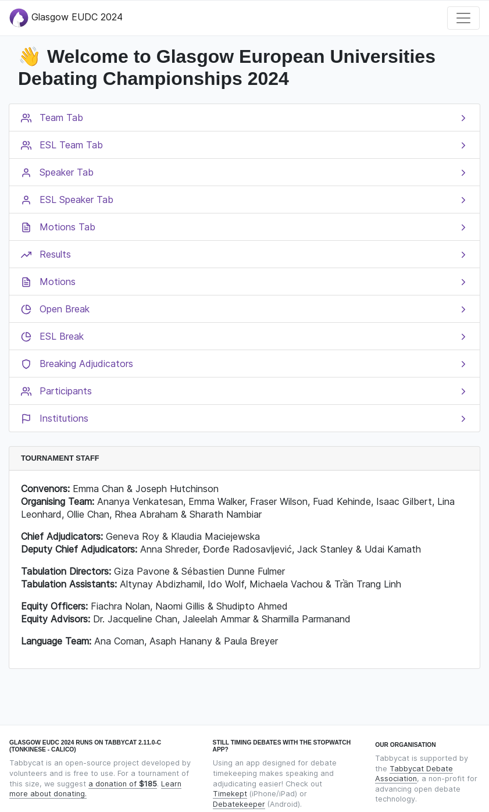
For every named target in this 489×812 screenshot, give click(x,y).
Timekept (230, 793)
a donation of (122, 783)
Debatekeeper (239, 804)
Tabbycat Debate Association (414, 773)
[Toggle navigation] (463, 18)
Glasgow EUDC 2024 (66, 17)
